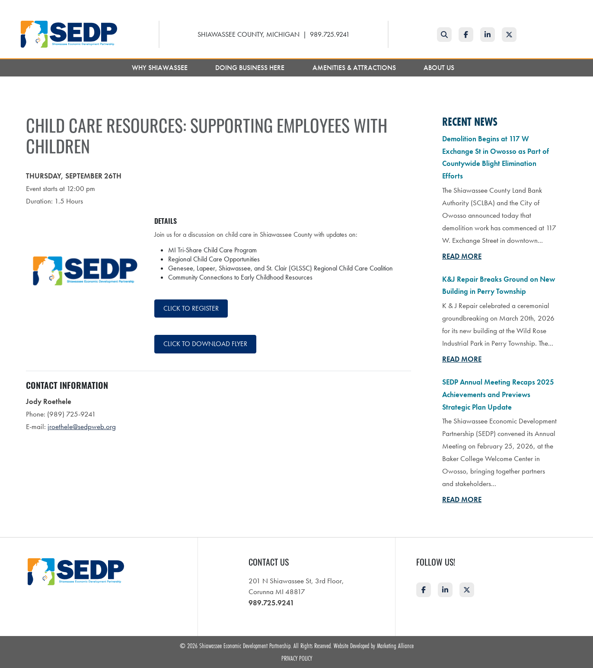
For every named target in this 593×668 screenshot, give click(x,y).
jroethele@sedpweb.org (82, 426)
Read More (461, 256)
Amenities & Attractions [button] (355, 67)
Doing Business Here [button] (250, 67)
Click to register (191, 308)
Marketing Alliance (395, 645)
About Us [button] (440, 67)
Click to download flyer (205, 343)
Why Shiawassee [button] (160, 67)
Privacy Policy (296, 658)
